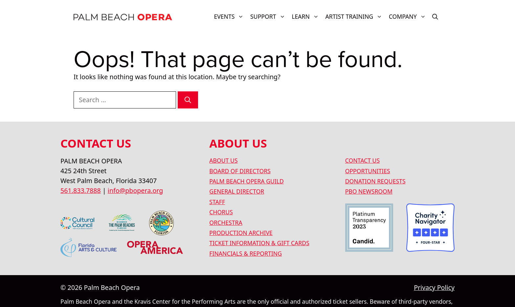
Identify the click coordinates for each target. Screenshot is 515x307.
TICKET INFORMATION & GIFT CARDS (259, 243)
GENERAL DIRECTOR (236, 191)
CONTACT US (362, 160)
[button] (435, 16)
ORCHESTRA (225, 222)
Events (230, 16)
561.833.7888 (80, 190)
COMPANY (409, 16)
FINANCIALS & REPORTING (245, 253)
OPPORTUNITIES (367, 171)
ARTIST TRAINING (355, 16)
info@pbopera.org (135, 190)
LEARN (307, 16)
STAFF (217, 202)
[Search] (188, 99)
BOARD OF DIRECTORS (240, 171)
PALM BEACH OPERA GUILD (246, 181)
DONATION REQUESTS (375, 181)
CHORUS (221, 212)
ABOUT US (223, 160)
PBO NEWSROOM (368, 191)
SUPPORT (269, 16)
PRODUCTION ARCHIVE (241, 233)
